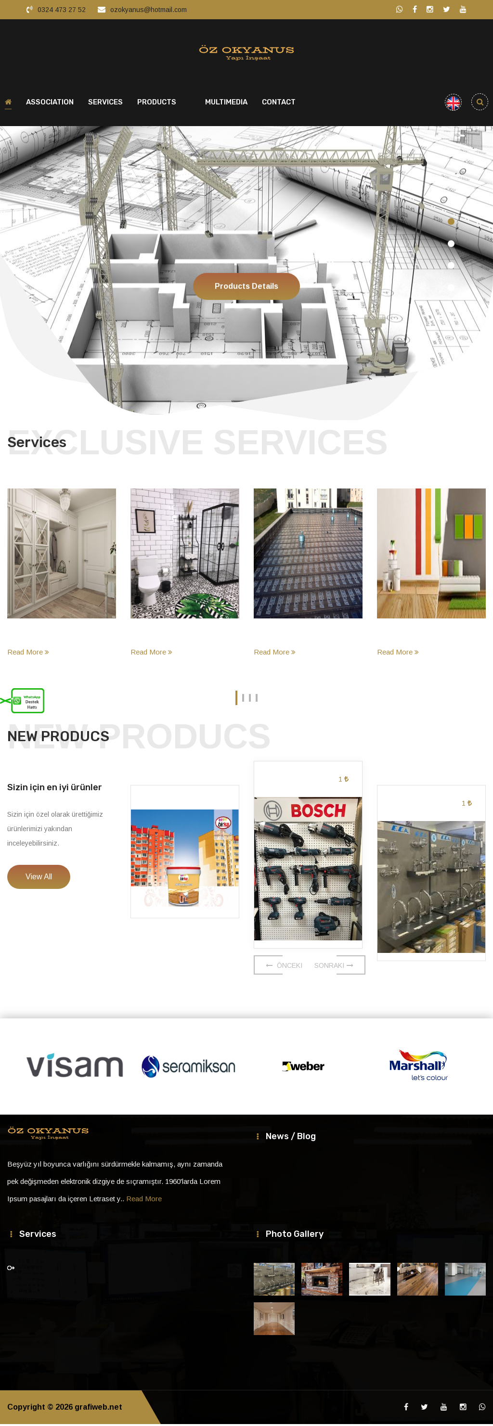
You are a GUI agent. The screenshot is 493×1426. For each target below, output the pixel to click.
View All (39, 878)
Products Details (246, 310)
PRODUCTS (156, 104)
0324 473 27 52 (62, 9)
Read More (28, 654)
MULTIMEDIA (226, 104)
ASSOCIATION (50, 104)
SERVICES (105, 104)
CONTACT (279, 104)
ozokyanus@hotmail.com (148, 9)
